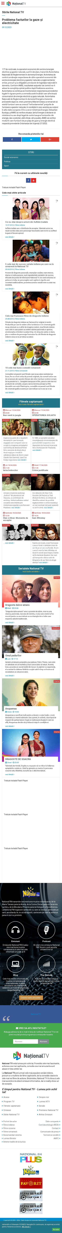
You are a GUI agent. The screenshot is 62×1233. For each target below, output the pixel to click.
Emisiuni (15, 941)
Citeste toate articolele (31, 998)
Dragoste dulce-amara (17, 605)
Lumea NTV (44, 1101)
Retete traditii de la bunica (14, 1142)
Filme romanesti (21, 371)
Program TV (9, 1101)
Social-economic (11, 157)
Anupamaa (11, 708)
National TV (36, 1014)
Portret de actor (10, 1121)
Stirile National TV (12, 1114)
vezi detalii (9, 237)
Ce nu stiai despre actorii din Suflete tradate (26, 222)
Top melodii (46, 975)
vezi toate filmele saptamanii (31, 404)
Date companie (52, 1121)
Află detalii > (26, 1227)
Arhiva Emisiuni (45, 1114)
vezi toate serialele (31, 571)
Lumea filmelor (9, 1138)
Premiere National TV (48, 1110)
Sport (6, 166)
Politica (7, 161)
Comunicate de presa (49, 1132)
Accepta (56, 1229)
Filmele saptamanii (12, 1106)
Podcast (46, 941)
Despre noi (44, 1097)
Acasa (6, 1097)
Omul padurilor (13, 655)
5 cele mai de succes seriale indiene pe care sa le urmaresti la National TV (29, 265)
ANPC (56, 1138)
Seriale (42, 1106)
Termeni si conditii (51, 1135)
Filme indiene (20, 225)
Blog (15, 975)
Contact (55, 1128)
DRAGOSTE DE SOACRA (18, 759)
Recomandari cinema (12, 1135)
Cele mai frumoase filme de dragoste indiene (27, 316)
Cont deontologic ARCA (49, 1125)
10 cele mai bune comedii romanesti (22, 368)
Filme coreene (9, 1128)
